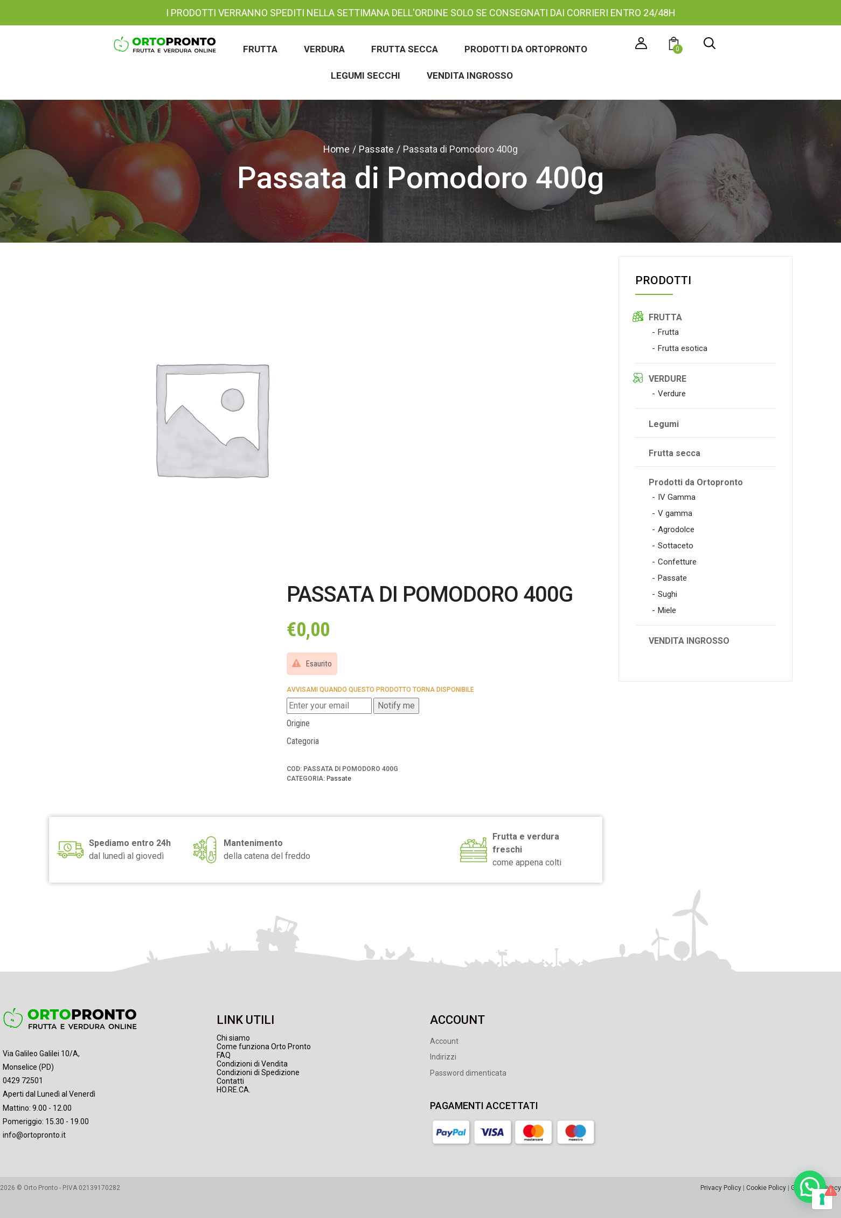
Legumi (664, 424)
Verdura (324, 49)
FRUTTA (665, 317)
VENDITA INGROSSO (689, 641)
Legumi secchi (365, 75)
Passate (376, 149)
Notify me (396, 705)
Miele (667, 610)
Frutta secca (404, 49)
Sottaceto (675, 545)
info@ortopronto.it (34, 1135)
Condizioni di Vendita (252, 1063)
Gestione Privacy (816, 1188)
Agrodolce (676, 529)
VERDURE (667, 379)
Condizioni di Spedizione (258, 1072)
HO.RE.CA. (234, 1089)
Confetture (677, 562)
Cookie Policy (766, 1188)
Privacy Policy (720, 1188)
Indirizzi (443, 1056)
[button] (675, 45)
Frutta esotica (682, 348)
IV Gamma (677, 497)
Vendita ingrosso (470, 75)
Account (444, 1041)
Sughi (667, 594)
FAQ (224, 1055)
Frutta (260, 49)
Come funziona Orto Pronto (264, 1046)
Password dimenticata (468, 1073)
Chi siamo (233, 1038)
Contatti (230, 1081)
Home (336, 149)
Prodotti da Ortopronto (525, 49)
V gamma (675, 513)
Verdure (672, 393)
